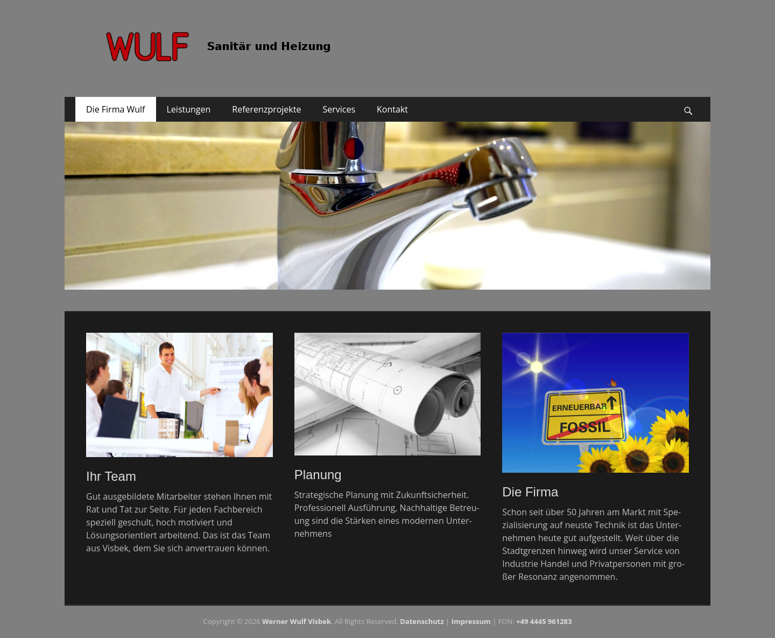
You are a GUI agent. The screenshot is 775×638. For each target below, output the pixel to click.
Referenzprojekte (266, 109)
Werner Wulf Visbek (296, 621)
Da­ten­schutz (422, 621)
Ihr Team (111, 476)
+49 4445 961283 (544, 621)
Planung (318, 474)
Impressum (471, 621)
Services (338, 109)
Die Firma (530, 492)
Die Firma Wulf (115, 109)
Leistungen (189, 109)
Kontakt (392, 109)
